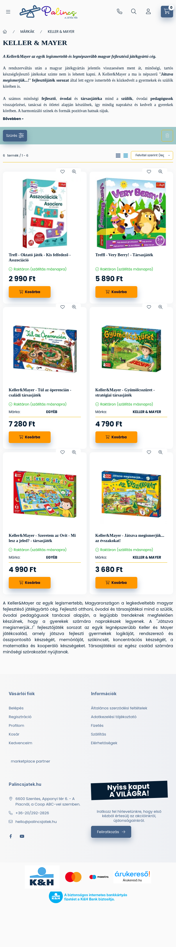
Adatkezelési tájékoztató (114, 717)
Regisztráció (20, 717)
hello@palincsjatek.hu (36, 821)
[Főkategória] (5, 31)
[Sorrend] (152, 155)
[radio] (125, 155)
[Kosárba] (30, 292)
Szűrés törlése (167, 135)
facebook (10, 836)
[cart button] (167, 11)
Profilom (16, 725)
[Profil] (148, 11)
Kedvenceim (20, 743)
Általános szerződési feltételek (119, 708)
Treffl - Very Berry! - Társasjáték (124, 255)
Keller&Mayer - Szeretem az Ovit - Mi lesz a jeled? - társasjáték (42, 538)
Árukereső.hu (132, 880)
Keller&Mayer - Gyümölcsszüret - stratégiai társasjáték (125, 392)
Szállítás (98, 734)
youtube (22, 836)
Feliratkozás (108, 832)
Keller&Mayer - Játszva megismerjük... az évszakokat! (129, 538)
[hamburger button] (8, 11)
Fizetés (97, 725)
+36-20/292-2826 (119, 12)
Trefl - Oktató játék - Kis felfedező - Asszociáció (40, 257)
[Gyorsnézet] (74, 171)
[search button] (134, 11)
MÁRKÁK (27, 31)
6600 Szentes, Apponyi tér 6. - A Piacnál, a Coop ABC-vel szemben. (47, 801)
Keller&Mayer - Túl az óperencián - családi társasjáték (40, 392)
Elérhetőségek (104, 743)
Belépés (16, 708)
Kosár (14, 734)
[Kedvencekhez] (62, 171)
